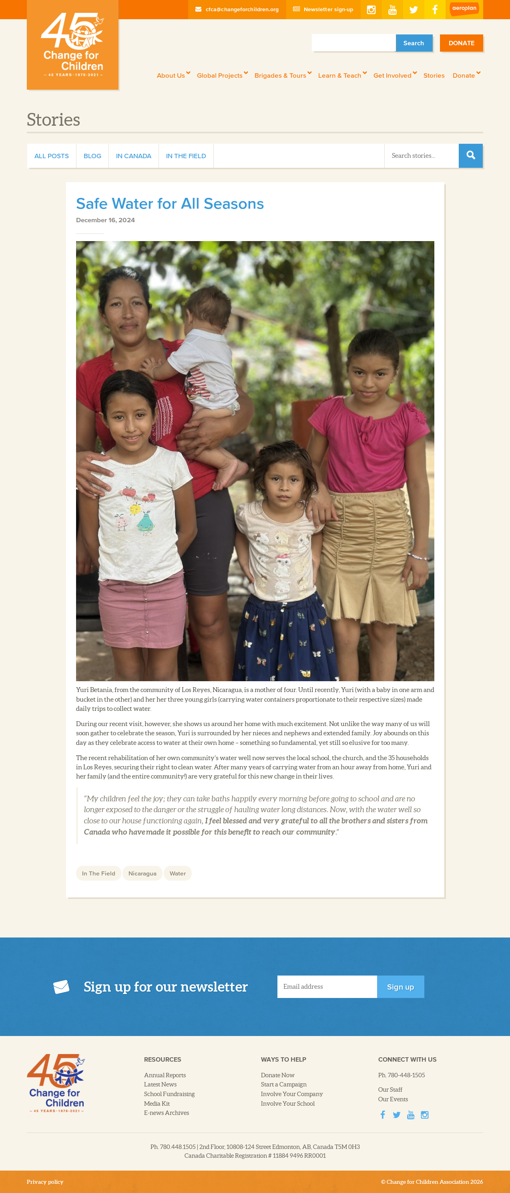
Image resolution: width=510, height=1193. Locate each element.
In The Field (186, 155)
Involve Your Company (292, 1094)
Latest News (160, 1084)
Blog (92, 155)
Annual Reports (165, 1075)
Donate (461, 42)
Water (178, 873)
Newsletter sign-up (323, 9)
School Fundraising (169, 1094)
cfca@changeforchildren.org (237, 9)
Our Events (393, 1099)
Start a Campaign (284, 1084)
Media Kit (157, 1103)
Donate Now (278, 1075)
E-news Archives (166, 1113)
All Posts (51, 155)
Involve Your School (288, 1103)
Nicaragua (143, 873)
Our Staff (390, 1089)
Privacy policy (45, 1182)
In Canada (133, 155)
